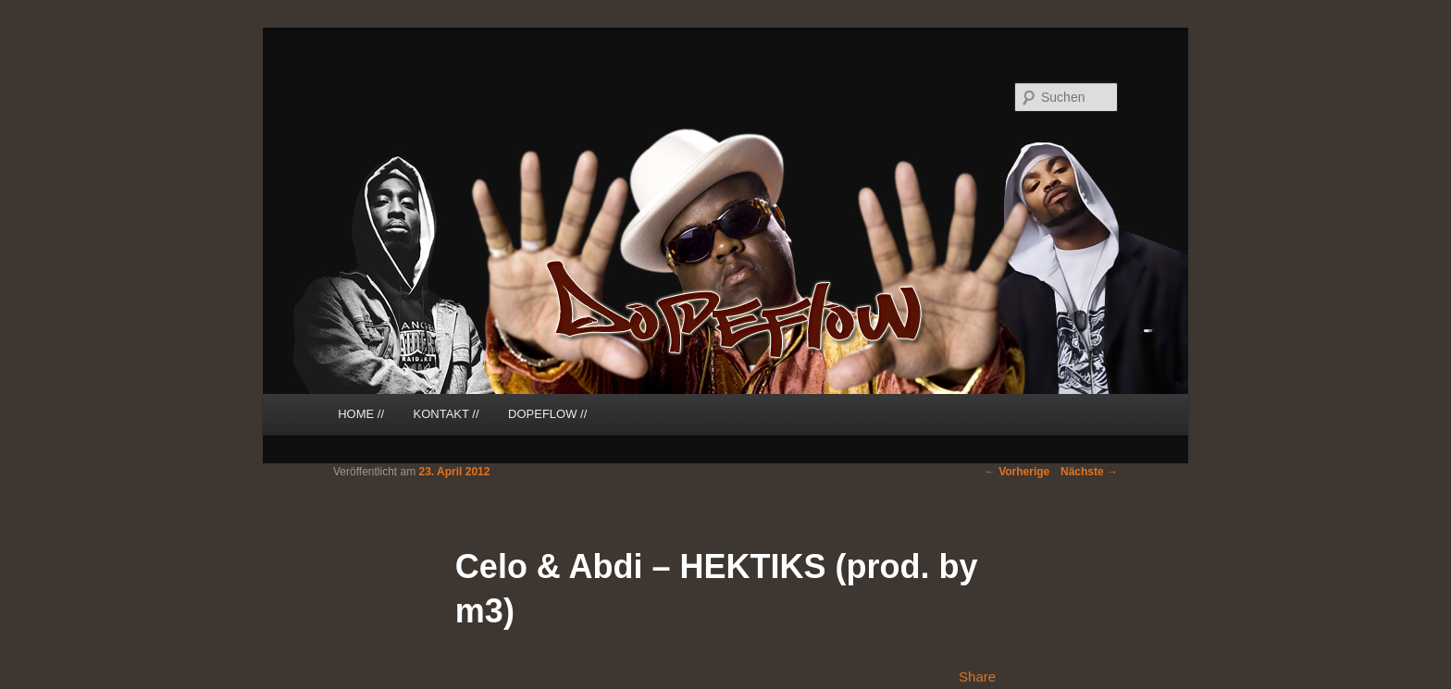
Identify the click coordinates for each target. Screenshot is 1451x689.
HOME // (361, 414)
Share (977, 676)
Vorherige (1017, 471)
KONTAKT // (446, 414)
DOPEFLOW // (547, 414)
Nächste (1089, 471)
